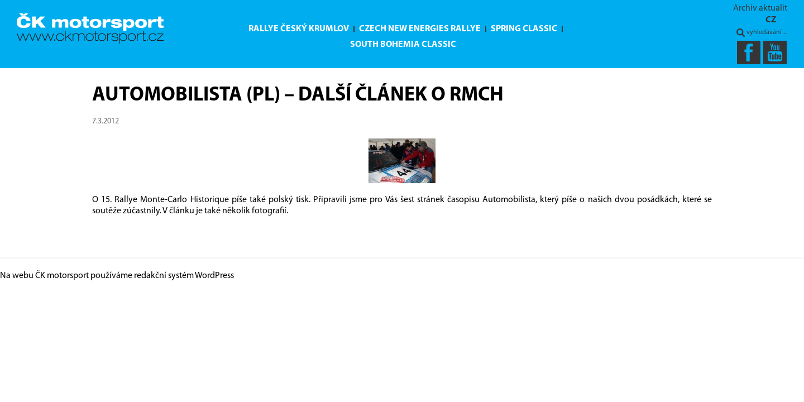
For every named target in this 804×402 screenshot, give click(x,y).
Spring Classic (524, 29)
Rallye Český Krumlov (298, 29)
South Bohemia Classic (403, 44)
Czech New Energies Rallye (420, 29)
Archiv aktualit (760, 8)
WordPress (214, 275)
